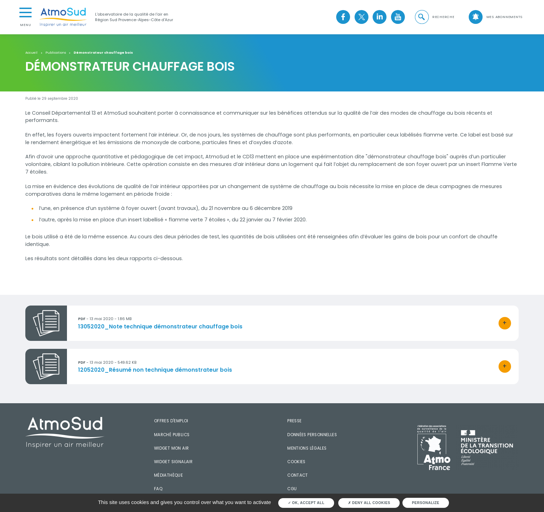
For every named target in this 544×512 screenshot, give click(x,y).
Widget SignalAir (173, 462)
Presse (294, 421)
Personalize (425, 503)
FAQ (158, 489)
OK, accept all (306, 503)
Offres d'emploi (171, 421)
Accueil (31, 53)
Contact (297, 475)
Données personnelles (312, 435)
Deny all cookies (369, 503)
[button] (434, 17)
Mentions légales (306, 448)
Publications (55, 53)
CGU (292, 489)
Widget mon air (171, 448)
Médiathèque (168, 475)
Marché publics (172, 435)
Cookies (296, 462)
